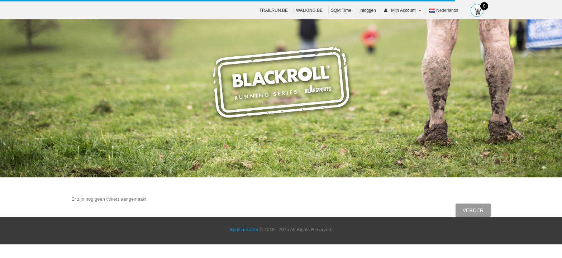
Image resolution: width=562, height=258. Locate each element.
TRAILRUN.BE (273, 10)
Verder (473, 210)
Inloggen (367, 10)
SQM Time (341, 10)
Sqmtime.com (244, 229)
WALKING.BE (309, 10)
